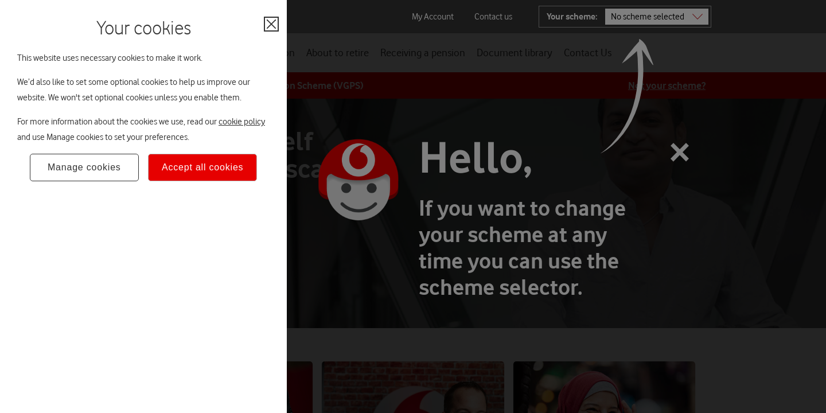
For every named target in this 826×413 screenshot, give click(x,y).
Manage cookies (84, 167)
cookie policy (242, 121)
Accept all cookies (202, 167)
